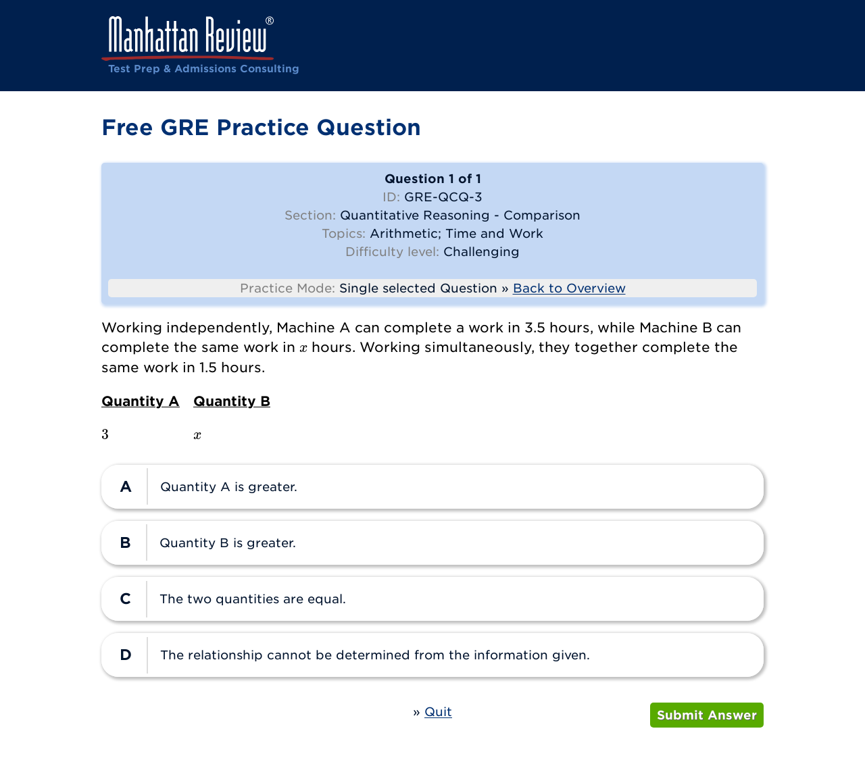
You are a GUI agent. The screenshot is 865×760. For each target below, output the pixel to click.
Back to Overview (569, 288)
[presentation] (303, 347)
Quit (438, 712)
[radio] (432, 487)
